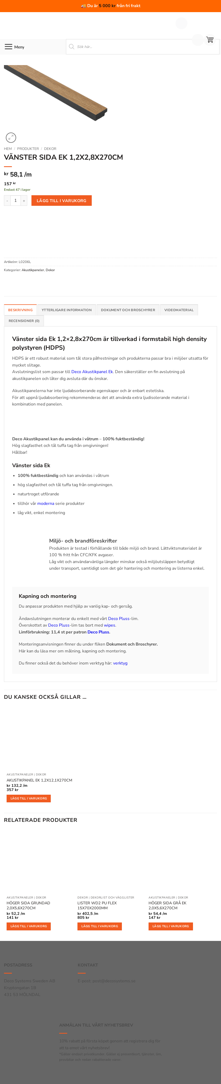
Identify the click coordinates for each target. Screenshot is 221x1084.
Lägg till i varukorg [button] (29, 798)
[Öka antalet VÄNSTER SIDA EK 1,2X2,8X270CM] (24, 200)
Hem (8, 148)
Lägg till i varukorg (61, 200)
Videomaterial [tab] (179, 310)
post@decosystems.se (114, 981)
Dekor (50, 148)
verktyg (120, 663)
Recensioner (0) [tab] (24, 321)
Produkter (28, 148)
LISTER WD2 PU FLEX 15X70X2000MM (97, 905)
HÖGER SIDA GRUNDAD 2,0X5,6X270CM (28, 905)
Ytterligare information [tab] (67, 310)
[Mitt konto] (198, 40)
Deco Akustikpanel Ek (92, 372)
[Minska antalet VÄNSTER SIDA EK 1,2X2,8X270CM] (7, 200)
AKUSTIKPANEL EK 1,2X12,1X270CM (39, 780)
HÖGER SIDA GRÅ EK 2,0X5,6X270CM (167, 905)
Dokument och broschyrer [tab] (128, 310)
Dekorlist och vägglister (112, 898)
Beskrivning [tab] (20, 310)
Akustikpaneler (33, 270)
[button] (210, 40)
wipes (109, 625)
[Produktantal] (15, 200)
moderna (45, 503)
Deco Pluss (119, 619)
